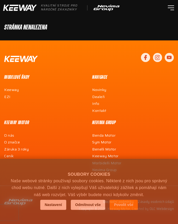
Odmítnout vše (88, 205)
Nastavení (53, 205)
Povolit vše (123, 205)
